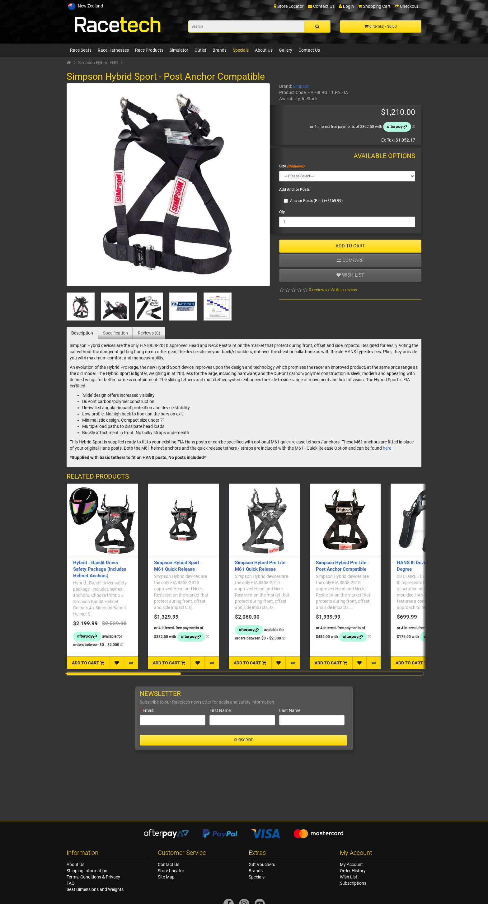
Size (282, 166)
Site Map (166, 876)
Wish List (348, 876)
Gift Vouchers (262, 864)
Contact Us (309, 50)
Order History (353, 870)
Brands (220, 50)
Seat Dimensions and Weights (95, 889)
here (387, 448)
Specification (115, 332)
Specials (241, 50)
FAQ (71, 883)
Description (82, 332)
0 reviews (318, 289)
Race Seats (81, 50)
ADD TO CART (350, 246)
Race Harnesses (113, 50)
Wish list (350, 275)
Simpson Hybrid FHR (98, 62)
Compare (350, 260)
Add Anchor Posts (294, 189)
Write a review (344, 289)
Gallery (285, 50)
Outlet (200, 50)
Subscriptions (353, 883)
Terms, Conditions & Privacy (93, 876)
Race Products (149, 50)
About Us (264, 50)
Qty (282, 212)
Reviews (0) (149, 332)
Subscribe (243, 740)
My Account (351, 864)
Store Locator (171, 870)
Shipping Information (87, 870)
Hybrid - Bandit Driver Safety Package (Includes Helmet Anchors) (99, 569)
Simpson (301, 86)
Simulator (179, 50)
